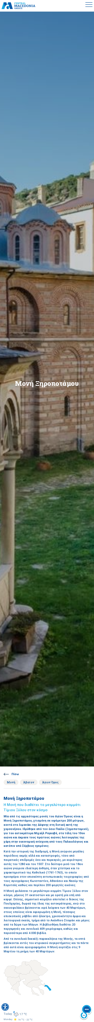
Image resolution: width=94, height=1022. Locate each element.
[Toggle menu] (88, 5)
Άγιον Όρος (50, 782)
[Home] (18, 6)
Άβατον (28, 782)
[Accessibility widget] (5, 1007)
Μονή (11, 782)
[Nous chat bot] (85, 1012)
